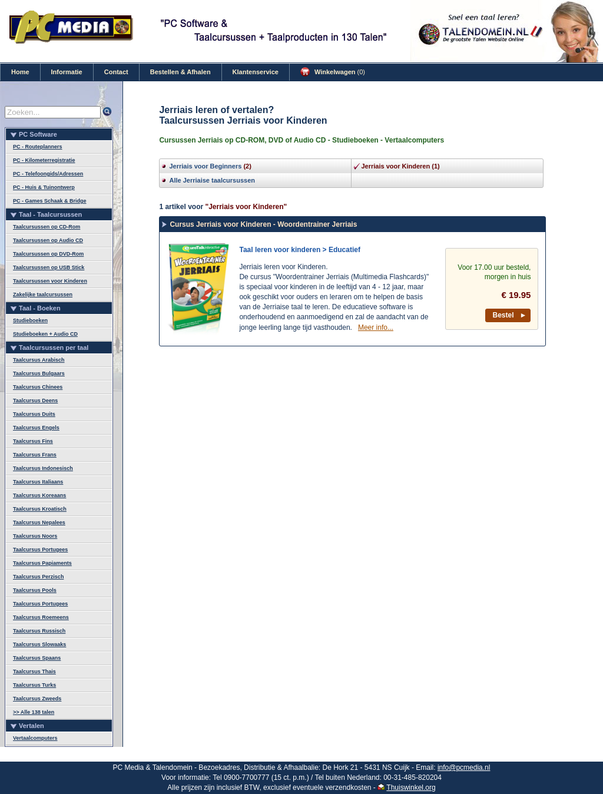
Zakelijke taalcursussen (42, 294)
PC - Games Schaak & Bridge (50, 201)
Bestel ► (510, 315)
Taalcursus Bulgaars (39, 373)
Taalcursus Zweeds (37, 699)
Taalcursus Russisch (39, 631)
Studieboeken (30, 320)
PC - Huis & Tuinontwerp (44, 187)
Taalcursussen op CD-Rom (46, 227)
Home (20, 71)
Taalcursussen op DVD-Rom (48, 254)
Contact (116, 71)
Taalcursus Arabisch (39, 360)
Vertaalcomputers (35, 738)
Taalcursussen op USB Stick (48, 267)
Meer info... (375, 327)
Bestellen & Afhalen (180, 71)
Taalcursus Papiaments (42, 563)
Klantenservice (256, 71)
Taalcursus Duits (34, 414)
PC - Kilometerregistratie (44, 160)
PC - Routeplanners (37, 147)
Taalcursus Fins (33, 441)
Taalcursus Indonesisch (43, 468)
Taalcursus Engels (36, 428)
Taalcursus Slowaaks (39, 644)
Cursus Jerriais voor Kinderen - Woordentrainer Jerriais (263, 224)
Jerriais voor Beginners (205, 166)
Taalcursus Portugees (40, 550)
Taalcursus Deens (35, 400)
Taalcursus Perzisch (38, 577)
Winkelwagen (332, 72)
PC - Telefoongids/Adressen (48, 174)
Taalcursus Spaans (37, 658)
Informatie (66, 71)
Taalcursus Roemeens (41, 617)
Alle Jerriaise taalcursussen (212, 180)
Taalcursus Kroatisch (40, 509)
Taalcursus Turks (34, 685)
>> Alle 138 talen (33, 712)
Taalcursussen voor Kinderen (50, 281)
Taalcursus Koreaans (39, 495)
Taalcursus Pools (35, 590)
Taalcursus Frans (35, 455)
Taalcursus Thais (34, 671)
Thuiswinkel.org (410, 787)
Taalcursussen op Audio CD (48, 240)
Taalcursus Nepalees (39, 522)
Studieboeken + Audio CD (45, 334)
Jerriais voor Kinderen (395, 166)
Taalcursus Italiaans (38, 482)
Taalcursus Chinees (37, 387)
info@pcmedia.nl (464, 767)
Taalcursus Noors (35, 536)
